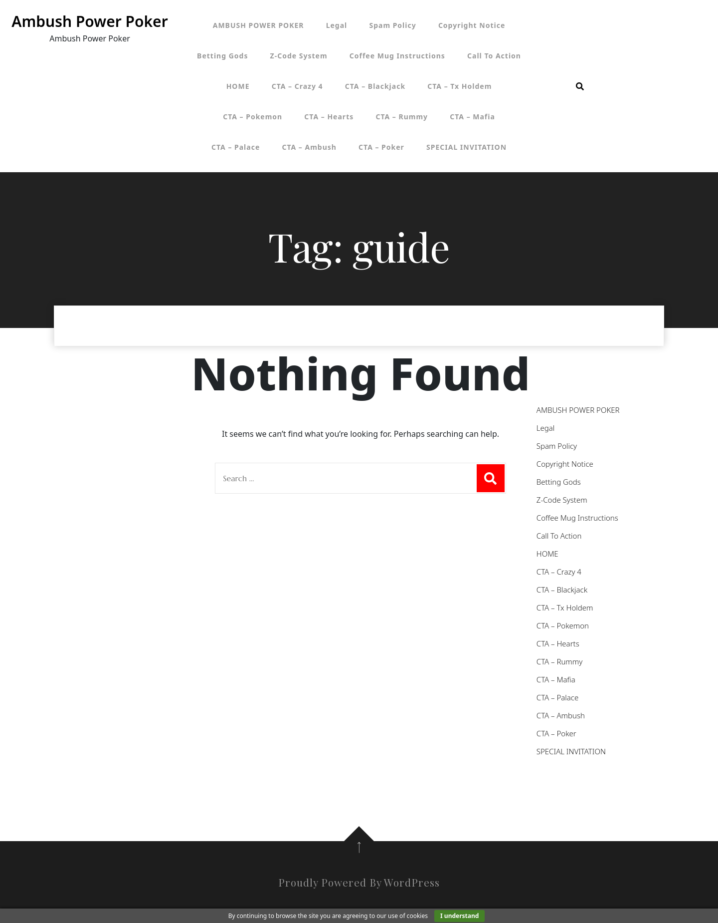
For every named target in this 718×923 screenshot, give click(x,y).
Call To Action (494, 55)
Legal (337, 25)
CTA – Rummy (401, 116)
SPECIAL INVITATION (466, 147)
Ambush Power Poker (89, 21)
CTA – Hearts (329, 116)
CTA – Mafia (472, 116)
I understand (459, 916)
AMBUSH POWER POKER (258, 25)
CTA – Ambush (309, 147)
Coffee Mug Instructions (397, 55)
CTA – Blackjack (375, 86)
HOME (238, 86)
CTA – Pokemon (252, 116)
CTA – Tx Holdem (459, 86)
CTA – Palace (235, 147)
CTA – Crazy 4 (297, 86)
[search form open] (580, 86)
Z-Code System (299, 55)
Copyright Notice (471, 25)
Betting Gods (222, 55)
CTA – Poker (381, 147)
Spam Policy (392, 25)
